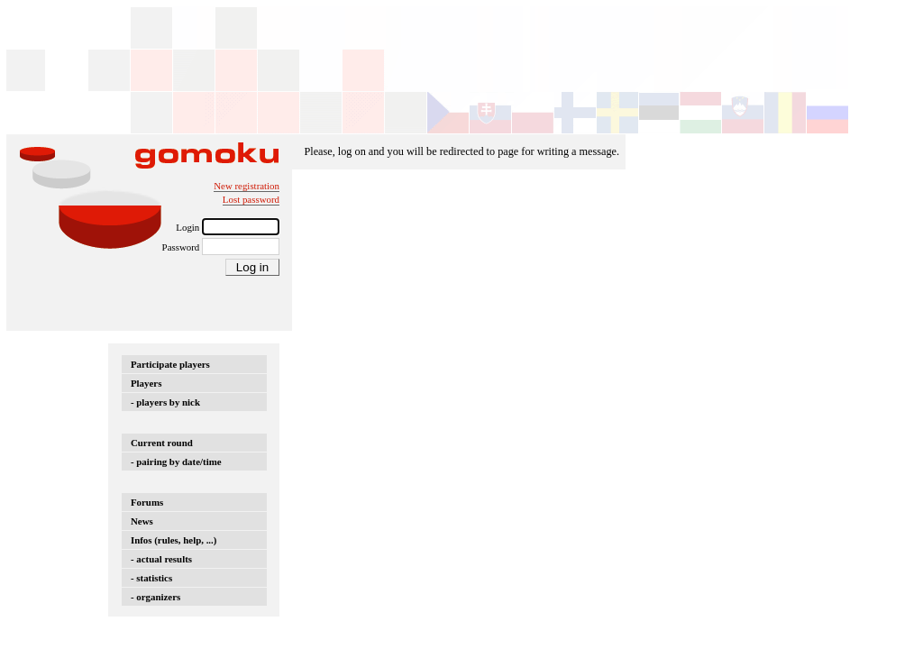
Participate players (170, 364)
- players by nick (165, 402)
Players (146, 383)
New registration (246, 185)
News (142, 521)
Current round (162, 442)
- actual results (161, 558)
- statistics (151, 577)
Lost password (251, 199)
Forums (147, 502)
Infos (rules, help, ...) (173, 540)
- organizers (155, 596)
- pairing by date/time (176, 461)
